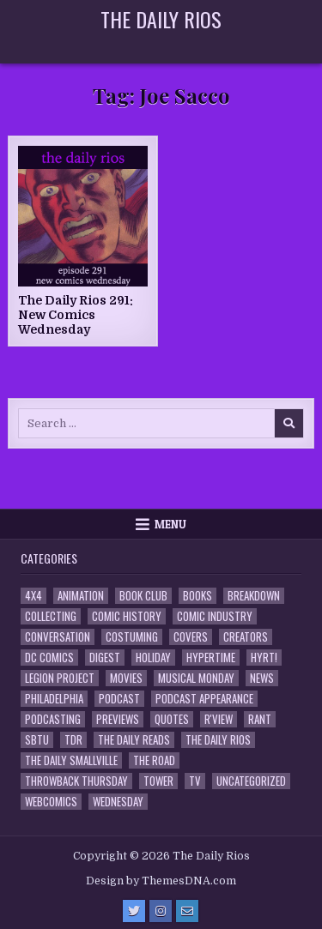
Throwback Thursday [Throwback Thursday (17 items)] (76, 781)
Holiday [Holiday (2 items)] (153, 657)
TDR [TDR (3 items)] (73, 740)
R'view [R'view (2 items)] (218, 719)
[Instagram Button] (160, 911)
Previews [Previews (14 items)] (117, 719)
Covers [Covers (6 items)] (190, 637)
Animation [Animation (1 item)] (81, 596)
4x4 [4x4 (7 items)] (33, 596)
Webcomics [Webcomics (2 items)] (51, 801)
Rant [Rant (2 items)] (259, 719)
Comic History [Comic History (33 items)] (126, 616)
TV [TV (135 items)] (195, 781)
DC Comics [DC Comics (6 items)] (49, 657)
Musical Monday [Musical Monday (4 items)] (196, 678)
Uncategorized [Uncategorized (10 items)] (251, 781)
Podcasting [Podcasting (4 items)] (53, 719)
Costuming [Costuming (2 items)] (132, 637)
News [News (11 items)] (262, 678)
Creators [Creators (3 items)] (245, 637)
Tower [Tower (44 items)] (158, 781)
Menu (170, 524)
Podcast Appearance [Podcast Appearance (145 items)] (204, 699)
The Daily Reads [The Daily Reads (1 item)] (134, 740)
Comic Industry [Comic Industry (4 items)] (214, 616)
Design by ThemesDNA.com (161, 881)
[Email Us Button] (187, 911)
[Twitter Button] (134, 911)
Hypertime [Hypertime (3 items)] (210, 657)
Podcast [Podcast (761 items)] (119, 699)
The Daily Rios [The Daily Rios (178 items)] (218, 740)
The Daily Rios (161, 18)
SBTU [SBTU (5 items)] (37, 740)
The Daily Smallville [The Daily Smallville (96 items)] (71, 760)
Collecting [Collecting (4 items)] (50, 616)
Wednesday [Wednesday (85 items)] (118, 801)
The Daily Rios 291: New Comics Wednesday (75, 314)
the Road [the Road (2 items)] (154, 760)
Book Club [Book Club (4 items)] (143, 596)
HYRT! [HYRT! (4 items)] (264, 657)
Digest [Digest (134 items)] (104, 657)
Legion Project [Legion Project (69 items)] (59, 678)
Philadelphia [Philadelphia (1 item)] (54, 699)
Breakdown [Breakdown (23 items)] (254, 596)
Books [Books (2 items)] (197, 596)
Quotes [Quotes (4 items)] (172, 719)
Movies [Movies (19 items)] (126, 678)
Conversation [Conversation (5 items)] (57, 637)
